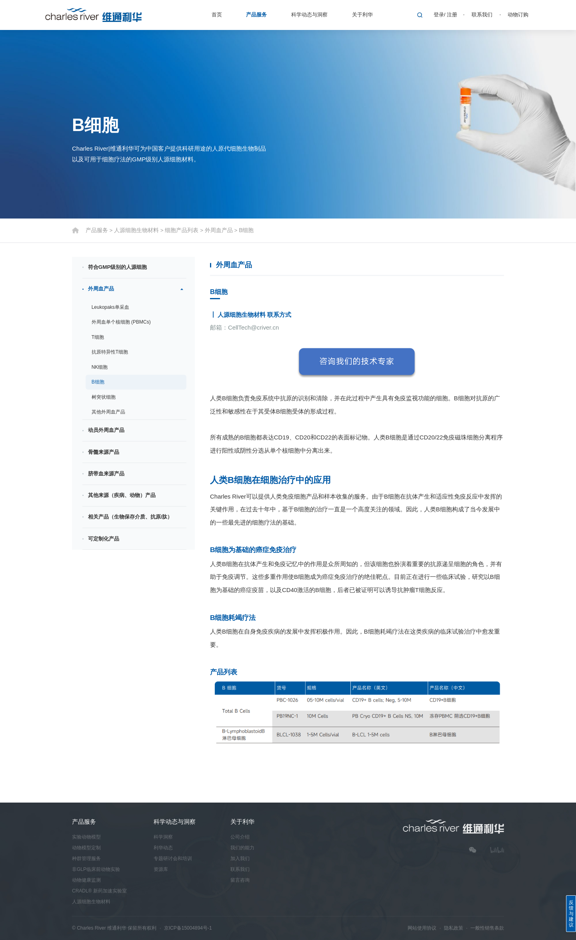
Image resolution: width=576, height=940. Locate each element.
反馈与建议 (571, 914)
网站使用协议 (422, 928)
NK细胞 (100, 367)
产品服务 (256, 15)
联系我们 (482, 15)
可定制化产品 (103, 539)
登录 (439, 15)
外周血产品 (211, 230)
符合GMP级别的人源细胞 (117, 267)
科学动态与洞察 (309, 15)
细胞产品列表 (175, 230)
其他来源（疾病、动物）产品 (122, 495)
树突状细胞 (104, 397)
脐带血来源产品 (106, 474)
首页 (217, 15)
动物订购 (518, 15)
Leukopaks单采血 (110, 307)
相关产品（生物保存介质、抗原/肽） (130, 517)
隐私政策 (453, 928)
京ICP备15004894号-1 (188, 928)
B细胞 (237, 230)
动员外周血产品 (106, 430)
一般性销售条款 (487, 928)
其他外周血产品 (108, 412)
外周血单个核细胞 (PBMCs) (121, 322)
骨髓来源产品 (103, 452)
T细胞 (98, 337)
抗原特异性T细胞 (110, 352)
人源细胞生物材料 (133, 230)
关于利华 (362, 15)
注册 (452, 15)
